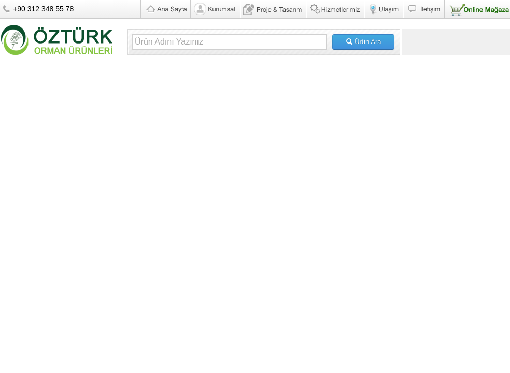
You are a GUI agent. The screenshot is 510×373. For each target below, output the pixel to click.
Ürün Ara (363, 42)
